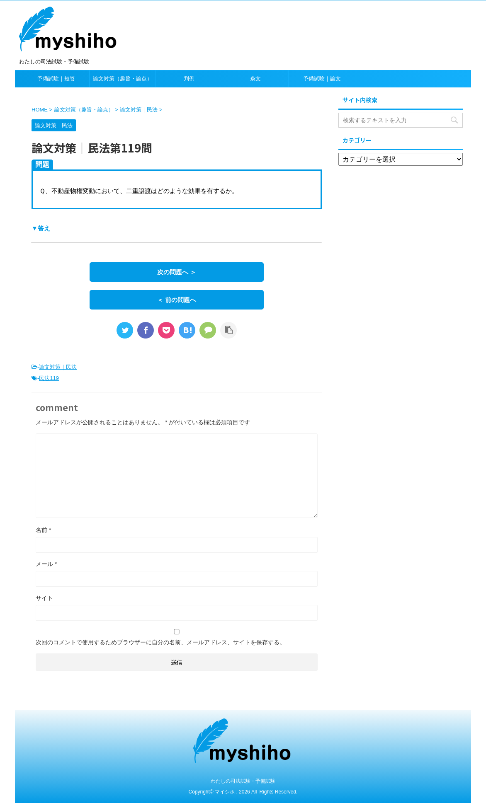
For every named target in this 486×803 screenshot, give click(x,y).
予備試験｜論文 (322, 78)
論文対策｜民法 (58, 367)
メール (46, 564)
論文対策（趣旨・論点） (122, 78)
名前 (43, 530)
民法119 (49, 378)
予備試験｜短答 (56, 78)
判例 (189, 78)
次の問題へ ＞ (176, 272)
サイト (44, 598)
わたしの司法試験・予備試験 (243, 781)
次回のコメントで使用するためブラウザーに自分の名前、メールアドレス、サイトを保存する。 (160, 642)
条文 (255, 78)
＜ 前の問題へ (176, 299)
